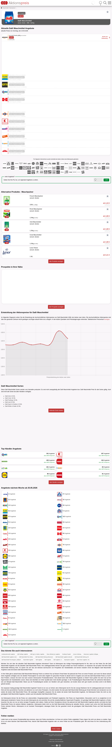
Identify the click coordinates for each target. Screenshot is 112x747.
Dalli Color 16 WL (10, 398)
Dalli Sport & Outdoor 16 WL (13, 404)
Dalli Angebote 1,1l (57, 659)
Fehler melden (56, 729)
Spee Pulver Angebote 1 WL (83, 659)
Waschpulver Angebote (69, 659)
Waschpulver (12, 8)
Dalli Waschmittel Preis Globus (26, 657)
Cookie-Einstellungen (59, 741)
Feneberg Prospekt (66, 654)
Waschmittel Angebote (28, 659)
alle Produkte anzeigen (56, 261)
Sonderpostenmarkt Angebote (8, 654)
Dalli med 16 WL (10, 402)
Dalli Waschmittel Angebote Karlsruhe (63, 657)
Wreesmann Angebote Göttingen (91, 654)
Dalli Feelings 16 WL (11, 400)
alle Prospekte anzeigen (56, 307)
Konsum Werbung (77, 654)
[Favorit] (107, 12)
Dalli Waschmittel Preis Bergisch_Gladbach (11, 659)
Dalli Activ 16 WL (10, 396)
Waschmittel (6, 8)
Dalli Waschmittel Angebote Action (9, 657)
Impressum (52, 739)
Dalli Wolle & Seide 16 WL (13, 406)
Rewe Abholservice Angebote (53, 654)
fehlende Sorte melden (56, 410)
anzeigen (107, 319)
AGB (56, 739)
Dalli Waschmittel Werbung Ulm (82, 657)
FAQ (53, 741)
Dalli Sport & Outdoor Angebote (37, 654)
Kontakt (50, 741)
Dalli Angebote (39, 659)
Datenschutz (59, 739)
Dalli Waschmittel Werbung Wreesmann (44, 657)
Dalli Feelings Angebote (22, 654)
